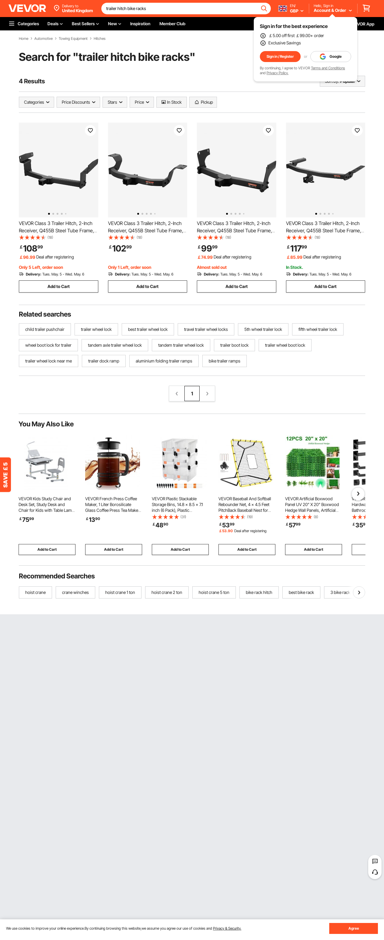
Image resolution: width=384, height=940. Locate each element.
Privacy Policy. (277, 73)
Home (23, 38)
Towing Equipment (73, 38)
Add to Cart (58, 286)
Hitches (100, 38)
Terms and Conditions (328, 68)
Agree (353, 928)
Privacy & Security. (227, 928)
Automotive (43, 38)
